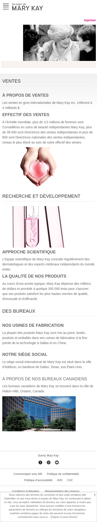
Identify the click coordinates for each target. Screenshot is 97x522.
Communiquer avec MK (28, 474)
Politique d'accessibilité (38, 480)
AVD (59, 480)
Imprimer (90, 20)
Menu (6, 5)
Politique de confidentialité (63, 474)
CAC (70, 480)
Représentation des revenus (62, 491)
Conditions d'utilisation (25, 491)
